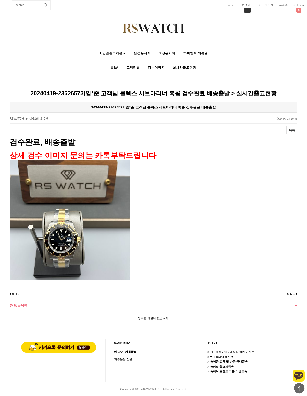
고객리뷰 (133, 67)
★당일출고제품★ (112, 53)
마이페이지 (266, 5)
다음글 (292, 294)
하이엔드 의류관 (195, 53)
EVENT (212, 343)
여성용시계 (167, 53)
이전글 (15, 294)
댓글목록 (18, 305)
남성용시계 (142, 53)
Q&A (114, 67)
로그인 (232, 5)
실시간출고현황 (184, 67)
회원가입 (247, 5)
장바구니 (299, 5)
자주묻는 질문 (123, 359)
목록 (292, 130)
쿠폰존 (283, 5)
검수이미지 (156, 67)
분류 (6, 5)
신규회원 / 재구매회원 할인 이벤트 (232, 352)
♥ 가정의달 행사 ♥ (221, 357)
